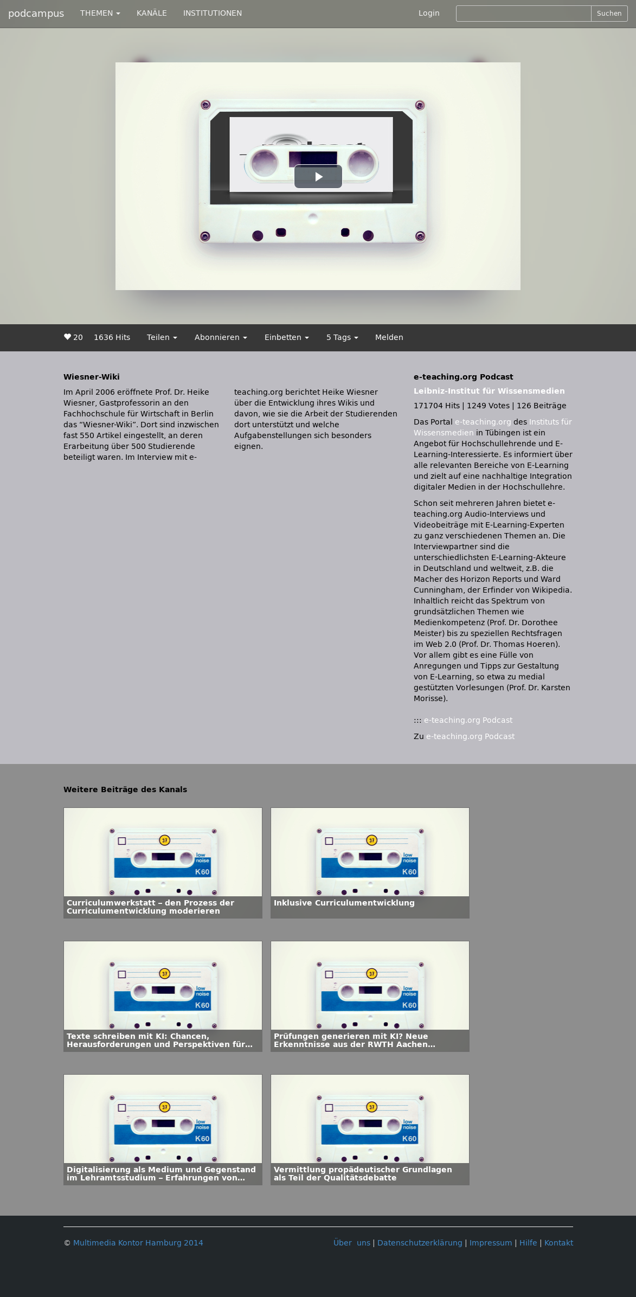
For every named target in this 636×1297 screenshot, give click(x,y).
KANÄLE (152, 13)
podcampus (36, 14)
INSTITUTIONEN (212, 13)
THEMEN (100, 13)
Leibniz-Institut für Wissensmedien (489, 391)
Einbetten (287, 337)
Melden (389, 337)
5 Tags (342, 337)
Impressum (491, 1243)
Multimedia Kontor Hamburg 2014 (138, 1243)
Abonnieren (221, 337)
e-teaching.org (483, 422)
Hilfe (528, 1243)
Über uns (351, 1243)
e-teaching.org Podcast (468, 720)
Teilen (162, 337)
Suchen (609, 13)
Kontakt (558, 1243)
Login (429, 13)
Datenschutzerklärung (419, 1243)
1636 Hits (112, 337)
